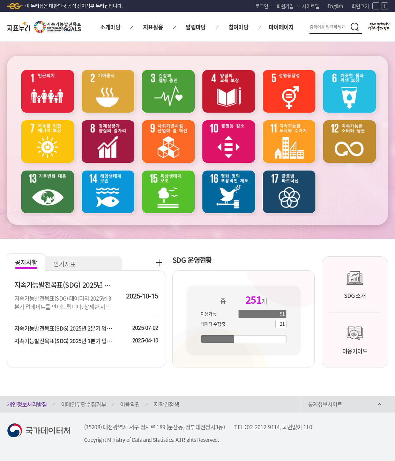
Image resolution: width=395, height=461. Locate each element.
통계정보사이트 (325, 404)
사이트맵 (310, 5)
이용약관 (130, 404)
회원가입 (284, 5)
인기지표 (64, 263)
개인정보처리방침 (27, 404)
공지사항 (26, 262)
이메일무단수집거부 (83, 404)
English (335, 5)
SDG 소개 (355, 285)
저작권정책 (166, 404)
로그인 (261, 5)
